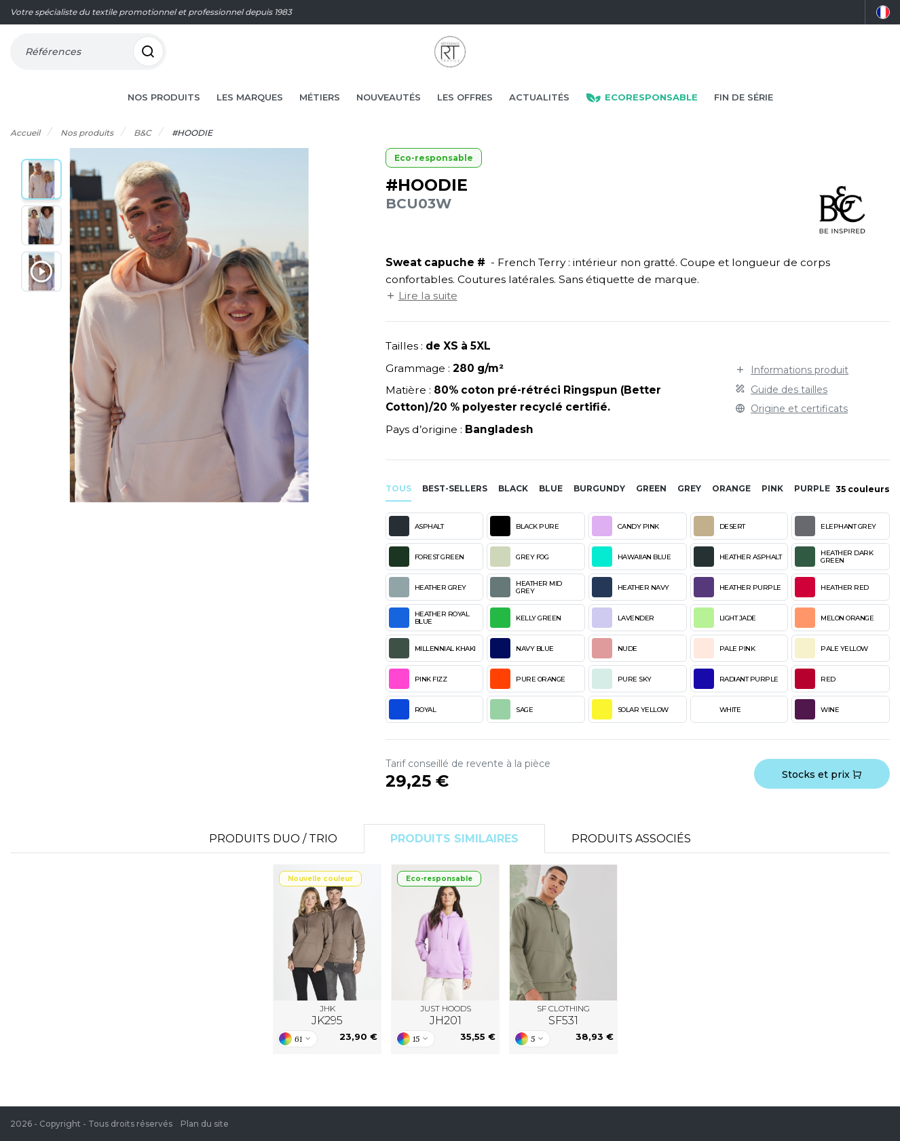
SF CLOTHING (563, 1035)
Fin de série (743, 116)
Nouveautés (388, 116)
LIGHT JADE (725, 637)
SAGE (511, 729)
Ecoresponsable (642, 116)
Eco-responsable (433, 177)
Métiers (319, 116)
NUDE (614, 668)
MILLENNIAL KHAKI (432, 668)
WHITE (717, 729)
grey (689, 508)
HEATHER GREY (427, 607)
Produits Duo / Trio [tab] (273, 858)
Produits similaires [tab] (454, 858)
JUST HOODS (445, 1035)
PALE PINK (724, 668)
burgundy (599, 508)
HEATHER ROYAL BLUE (429, 637)
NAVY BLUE (522, 668)
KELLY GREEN (525, 637)
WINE (817, 729)
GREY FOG (519, 576)
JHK (327, 1035)
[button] (41, 199)
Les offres (465, 116)
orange (731, 508)
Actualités (539, 116)
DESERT (719, 546)
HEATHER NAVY (630, 607)
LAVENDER (623, 637)
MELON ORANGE (834, 637)
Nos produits (164, 116)
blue (551, 508)
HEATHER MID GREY (526, 607)
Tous (398, 508)
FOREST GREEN (426, 576)
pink (772, 508)
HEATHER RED (832, 607)
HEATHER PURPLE (737, 607)
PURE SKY (622, 698)
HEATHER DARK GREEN (834, 576)
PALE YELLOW (831, 668)
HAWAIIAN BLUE (631, 576)
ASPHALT (416, 546)
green (651, 508)
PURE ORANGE (527, 698)
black (513, 508)
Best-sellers (454, 508)
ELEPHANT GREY (835, 546)
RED (815, 698)
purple (812, 508)
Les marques (250, 116)
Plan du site (205, 1124)
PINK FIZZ (418, 698)
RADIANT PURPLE (736, 698)
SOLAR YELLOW (630, 729)
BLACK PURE (524, 546)
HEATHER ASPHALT (738, 576)
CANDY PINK (625, 546)
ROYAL (412, 729)
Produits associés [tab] (631, 858)
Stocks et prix (822, 794)
